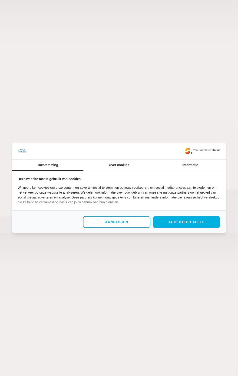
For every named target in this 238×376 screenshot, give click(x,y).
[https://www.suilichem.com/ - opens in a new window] (202, 151)
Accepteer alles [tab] (186, 222)
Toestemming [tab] (47, 165)
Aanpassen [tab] (116, 222)
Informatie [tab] (190, 165)
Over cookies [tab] (119, 165)
